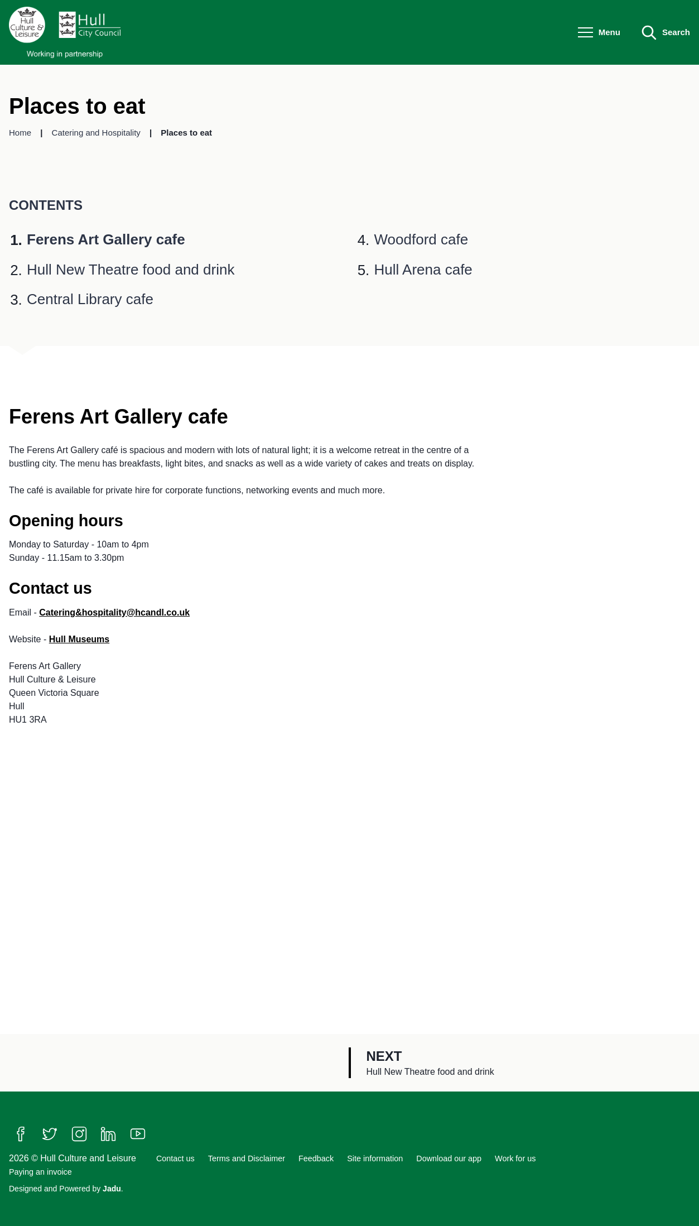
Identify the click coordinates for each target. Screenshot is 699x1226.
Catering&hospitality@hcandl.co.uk (114, 612)
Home (21, 132)
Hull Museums (79, 639)
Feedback (316, 1158)
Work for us (515, 1158)
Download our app (448, 1158)
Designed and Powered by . (66, 1188)
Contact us (175, 1158)
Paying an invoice (40, 1171)
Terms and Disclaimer (246, 1158)
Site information (375, 1158)
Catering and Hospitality (97, 132)
